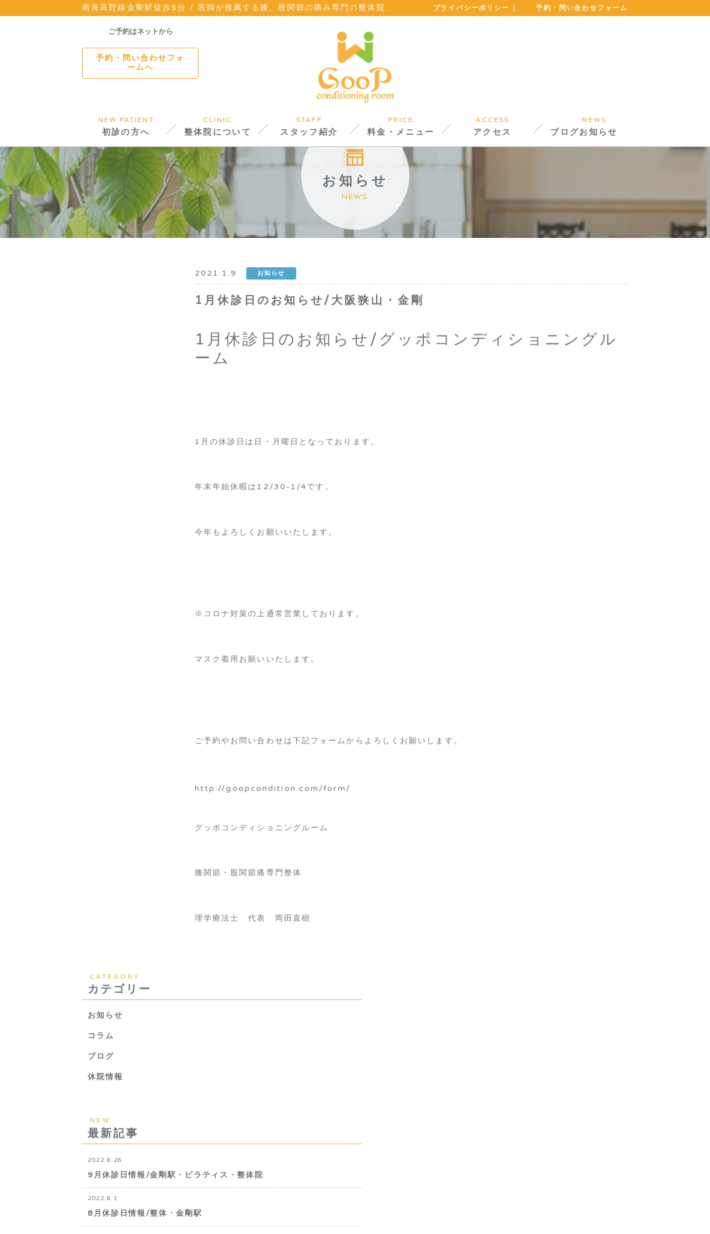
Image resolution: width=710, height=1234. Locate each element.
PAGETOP (611, 1214)
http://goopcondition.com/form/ (332, 842)
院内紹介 (156, 1200)
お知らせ (105, 364)
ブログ (101, 405)
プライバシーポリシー (471, 8)
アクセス (334, 1200)
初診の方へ (104, 1200)
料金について (278, 1200)
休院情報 (105, 426)
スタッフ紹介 (213, 1200)
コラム (101, 385)
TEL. (558, 1101)
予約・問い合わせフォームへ (140, 62)
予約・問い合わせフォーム (582, 8)
